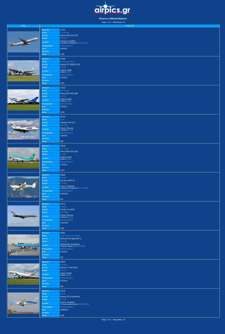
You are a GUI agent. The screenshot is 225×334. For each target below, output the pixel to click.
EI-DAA (63, 154)
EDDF (84, 43)
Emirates (63, 265)
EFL (79, 188)
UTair (62, 120)
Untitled (63, 207)
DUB (68, 72)
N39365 (63, 67)
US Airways (64, 33)
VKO (70, 130)
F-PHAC (63, 183)
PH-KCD (63, 241)
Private (63, 178)
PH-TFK (63, 299)
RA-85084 (64, 212)
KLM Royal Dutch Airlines (70, 236)
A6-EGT (63, 270)
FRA (79, 43)
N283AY (63, 38)
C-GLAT (63, 96)
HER (80, 304)
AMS (76, 246)
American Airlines (67, 62)
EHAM (81, 246)
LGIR (86, 304)
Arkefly (63, 294)
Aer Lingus (64, 149)
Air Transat (64, 91)
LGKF (84, 188)
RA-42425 (64, 125)
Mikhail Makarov (66, 46)
